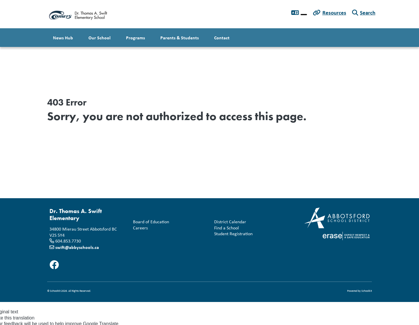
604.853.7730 (68, 241)
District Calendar (229, 222)
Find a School (225, 228)
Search (367, 12)
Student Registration (232, 234)
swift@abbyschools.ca (77, 247)
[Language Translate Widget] (304, 14)
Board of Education (150, 222)
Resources (334, 12)
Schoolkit (366, 291)
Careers (139, 228)
